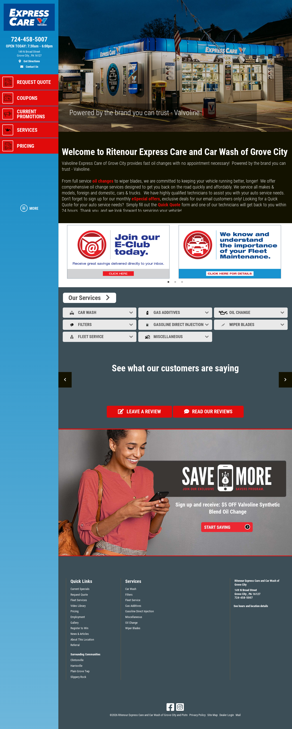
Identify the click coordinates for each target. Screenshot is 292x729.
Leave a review (139, 411)
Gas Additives (176, 312)
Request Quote (79, 594)
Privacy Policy (197, 715)
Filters (100, 324)
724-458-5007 (244, 597)
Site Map (212, 715)
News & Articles (79, 634)
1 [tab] (168, 282)
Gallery (74, 622)
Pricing (74, 611)
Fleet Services (78, 600)
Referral (75, 645)
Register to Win (79, 628)
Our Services (89, 298)
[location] (29, 56)
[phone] (29, 40)
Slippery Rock (78, 677)
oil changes (102, 181)
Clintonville (76, 660)
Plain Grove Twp (79, 671)
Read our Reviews (208, 411)
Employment (77, 617)
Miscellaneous (176, 336)
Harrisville (76, 665)
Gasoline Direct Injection (176, 324)
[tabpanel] (119, 252)
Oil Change (251, 312)
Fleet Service (100, 336)
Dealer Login (226, 715)
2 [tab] (175, 282)
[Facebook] (170, 707)
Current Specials (79, 589)
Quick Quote (169, 204)
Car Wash (100, 312)
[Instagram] (180, 707)
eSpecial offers (145, 199)
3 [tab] (182, 282)
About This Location (82, 639)
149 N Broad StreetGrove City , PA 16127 (248, 592)
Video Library (78, 606)
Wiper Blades (251, 324)
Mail (238, 715)
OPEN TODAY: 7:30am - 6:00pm (29, 46)
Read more (70, 216)
